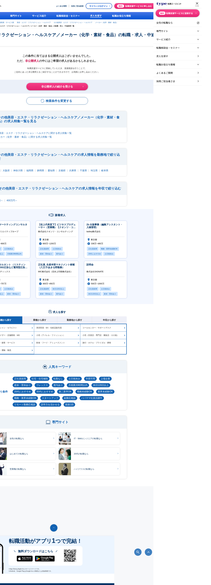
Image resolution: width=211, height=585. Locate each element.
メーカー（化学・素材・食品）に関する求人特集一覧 (72, 134)
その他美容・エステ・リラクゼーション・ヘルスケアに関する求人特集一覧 (80, 130)
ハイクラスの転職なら (125, 466)
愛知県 (99, 167)
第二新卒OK (113, 388)
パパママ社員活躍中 (140, 395)
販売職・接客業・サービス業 (68, 22)
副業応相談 (118, 395)
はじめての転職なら (59, 450)
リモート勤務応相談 (73, 401)
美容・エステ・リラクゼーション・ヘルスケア (99, 22)
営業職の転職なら (58, 466)
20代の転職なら (122, 450)
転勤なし (106, 375)
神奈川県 (66, 167)
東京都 (43, 167)
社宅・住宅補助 (88, 375)
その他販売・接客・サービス (51, 340)
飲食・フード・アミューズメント (99, 340)
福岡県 (78, 167)
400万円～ (60, 197)
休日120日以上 (149, 382)
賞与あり (106, 382)
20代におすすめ (71, 388)
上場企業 (153, 375)
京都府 (110, 167)
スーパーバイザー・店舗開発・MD (53, 332)
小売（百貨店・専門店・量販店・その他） (149, 332)
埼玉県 (142, 167)
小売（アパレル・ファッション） (99, 332)
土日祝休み (123, 375)
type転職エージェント (47, 22)
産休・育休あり (71, 382)
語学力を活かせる (98, 401)
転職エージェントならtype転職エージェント (41, 578)
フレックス (90, 382)
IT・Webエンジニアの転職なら (129, 435)
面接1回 (118, 401)
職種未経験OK (133, 388)
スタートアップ (98, 395)
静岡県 (88, 167)
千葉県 (131, 167)
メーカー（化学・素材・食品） (50, 25)
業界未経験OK (153, 388)
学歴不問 (138, 375)
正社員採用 (68, 375)
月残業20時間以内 (126, 382)
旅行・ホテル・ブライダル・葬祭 (145, 340)
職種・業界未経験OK (74, 395)
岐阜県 (153, 167)
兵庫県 (121, 167)
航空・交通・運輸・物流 (49, 347)
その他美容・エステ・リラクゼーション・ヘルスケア (138, 22)
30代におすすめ (93, 388)
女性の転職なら (57, 435)
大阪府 (54, 167)
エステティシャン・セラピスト (52, 325)
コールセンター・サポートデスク (145, 325)
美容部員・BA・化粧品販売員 (97, 325)
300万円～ (45, 197)
